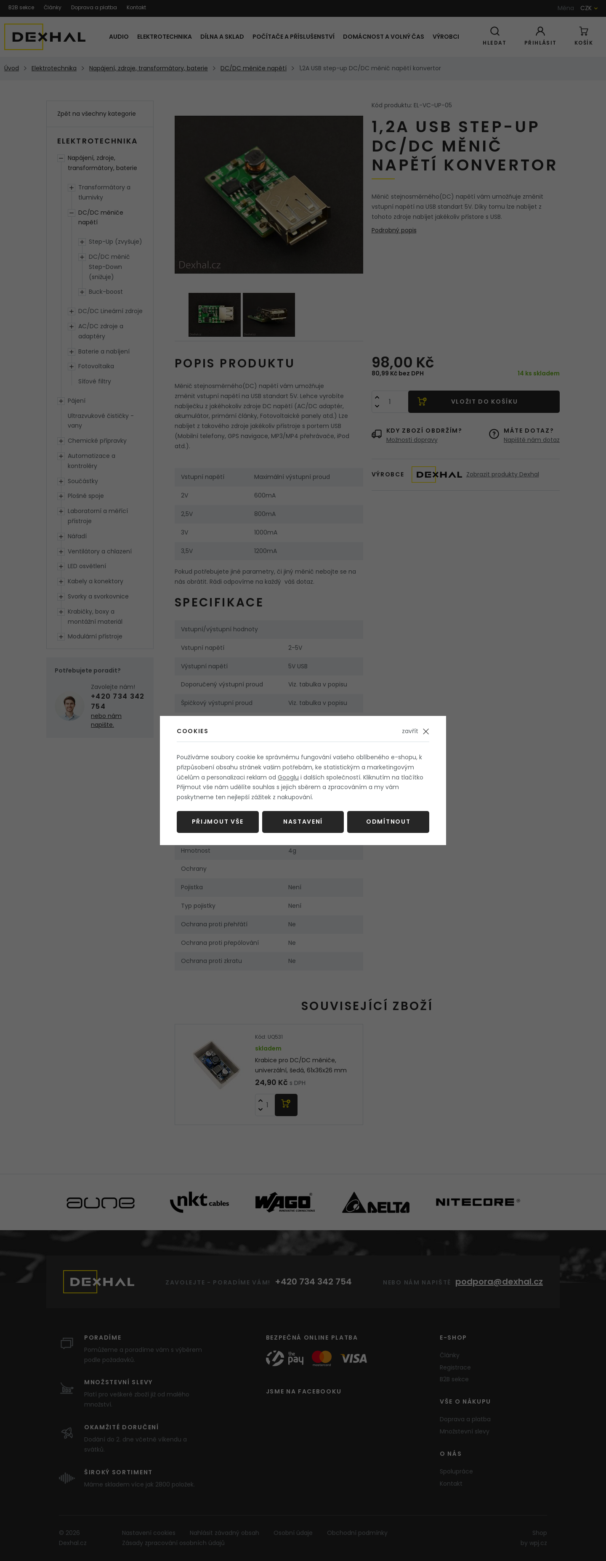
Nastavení (303, 821)
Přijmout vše (218, 821)
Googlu (288, 777)
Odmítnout (388, 821)
